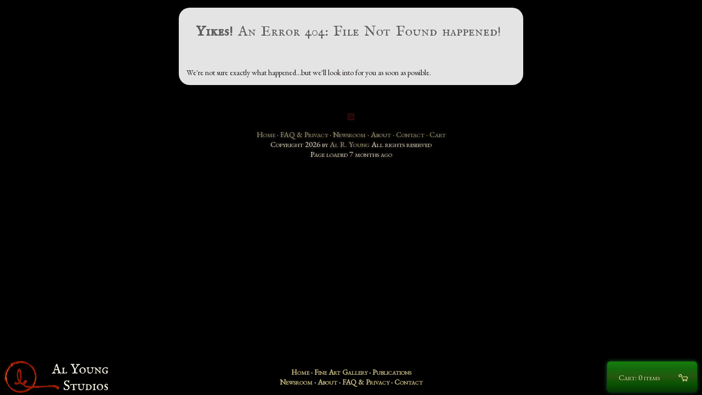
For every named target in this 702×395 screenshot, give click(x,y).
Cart (437, 134)
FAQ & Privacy (304, 134)
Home (266, 134)
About (381, 134)
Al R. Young (350, 144)
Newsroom (349, 134)
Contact (410, 134)
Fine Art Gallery (340, 372)
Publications (391, 372)
